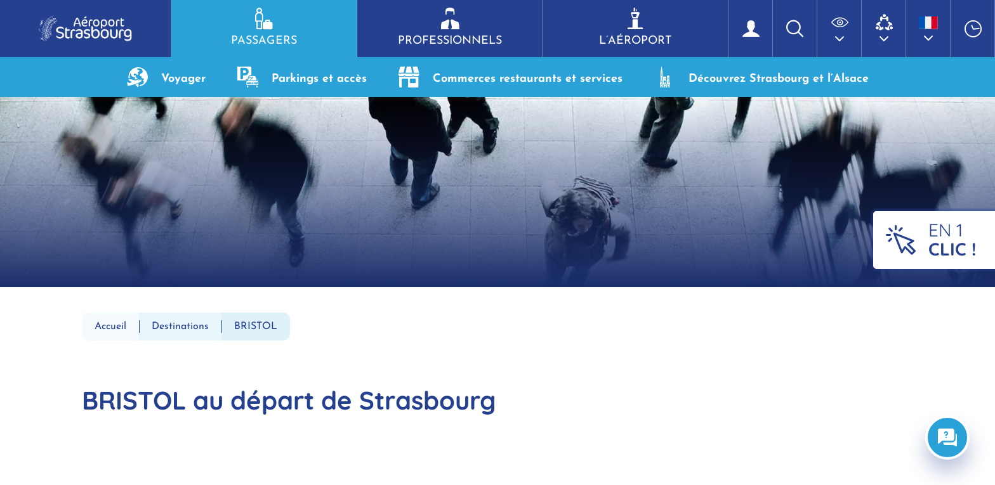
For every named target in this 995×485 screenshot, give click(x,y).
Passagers (264, 27)
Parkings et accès (302, 77)
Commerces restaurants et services (511, 77)
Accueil (110, 326)
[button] (839, 28)
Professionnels (450, 27)
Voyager (166, 77)
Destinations (180, 326)
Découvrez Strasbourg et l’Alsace (761, 77)
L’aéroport (635, 27)
